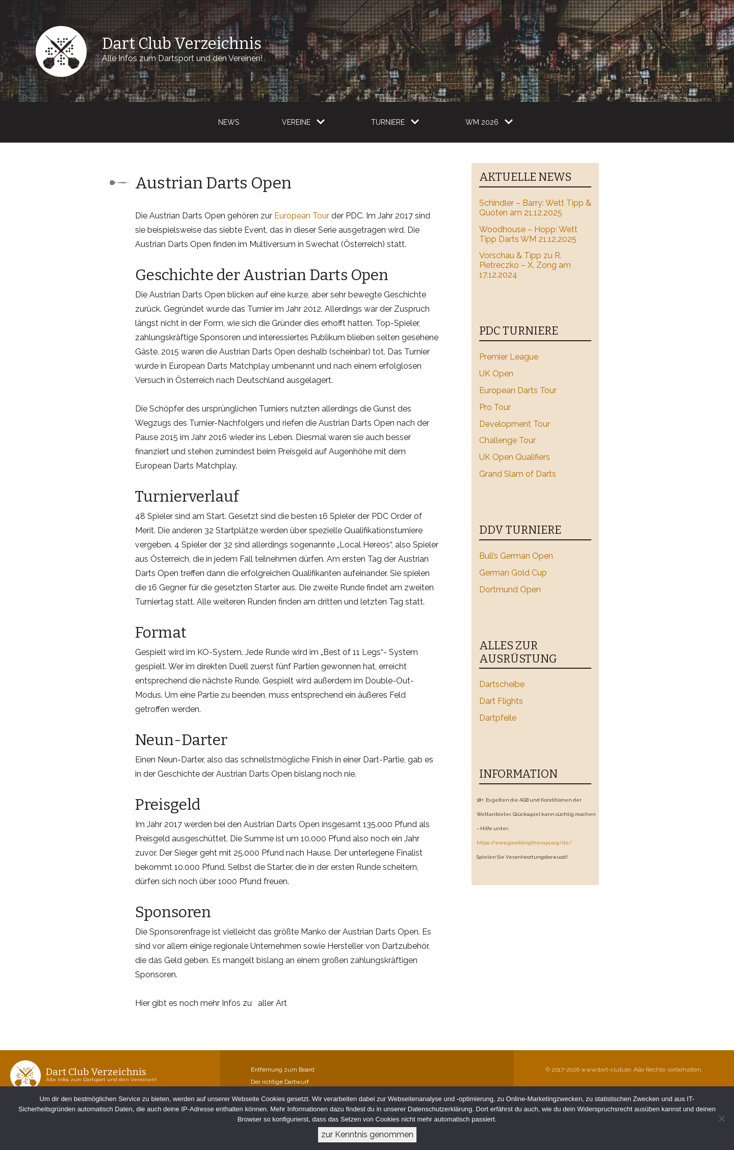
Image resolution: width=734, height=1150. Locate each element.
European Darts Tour (518, 390)
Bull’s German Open (516, 556)
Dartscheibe (502, 684)
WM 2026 (482, 122)
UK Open (496, 373)
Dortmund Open (510, 589)
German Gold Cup (513, 573)
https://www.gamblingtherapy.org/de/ (524, 842)
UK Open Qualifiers (514, 457)
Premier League (508, 357)
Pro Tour (495, 407)
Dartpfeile (497, 718)
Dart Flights (501, 701)
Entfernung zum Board (282, 1069)
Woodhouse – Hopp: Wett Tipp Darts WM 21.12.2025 (528, 234)
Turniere (388, 122)
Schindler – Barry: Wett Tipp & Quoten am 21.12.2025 (535, 207)
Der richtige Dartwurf (280, 1081)
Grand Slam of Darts (517, 474)
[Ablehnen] (721, 1118)
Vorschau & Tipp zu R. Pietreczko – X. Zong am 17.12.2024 (525, 265)
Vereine (296, 122)
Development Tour (514, 424)
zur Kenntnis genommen (367, 1134)
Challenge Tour (507, 440)
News (228, 122)
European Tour (301, 216)
